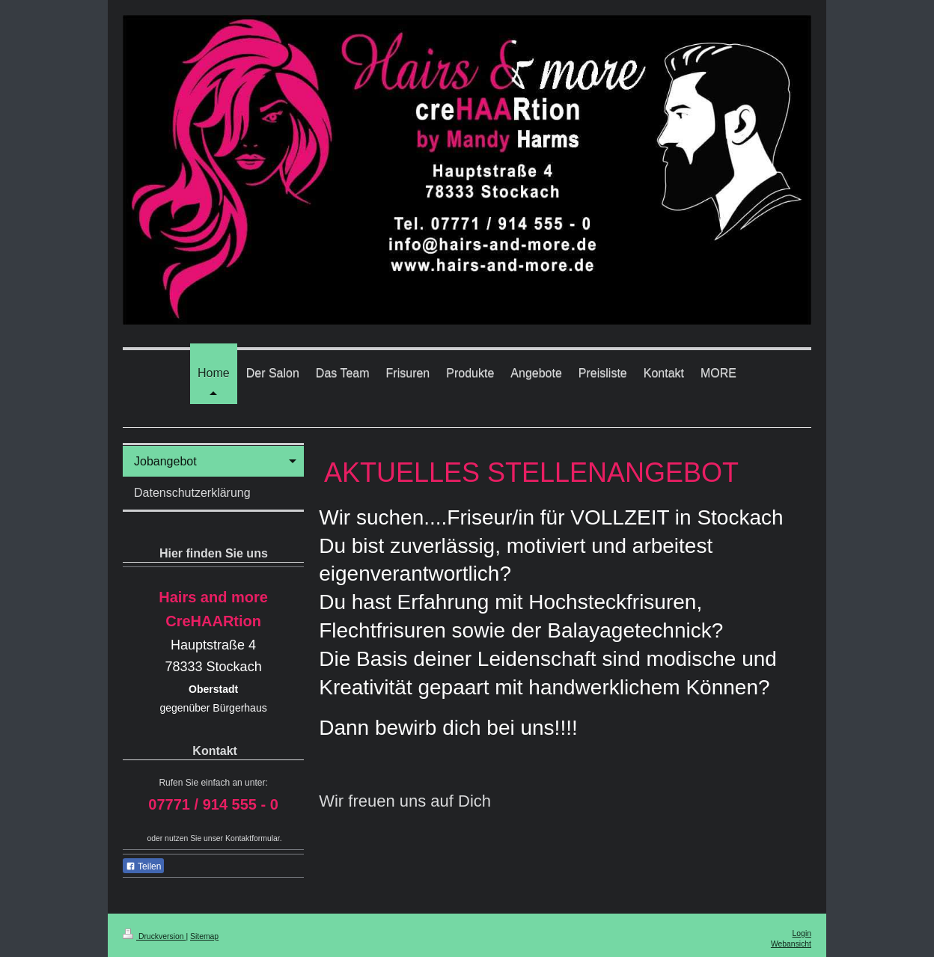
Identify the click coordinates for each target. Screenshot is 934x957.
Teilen (143, 866)
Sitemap (204, 936)
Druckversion (154, 936)
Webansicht (791, 944)
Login (802, 933)
